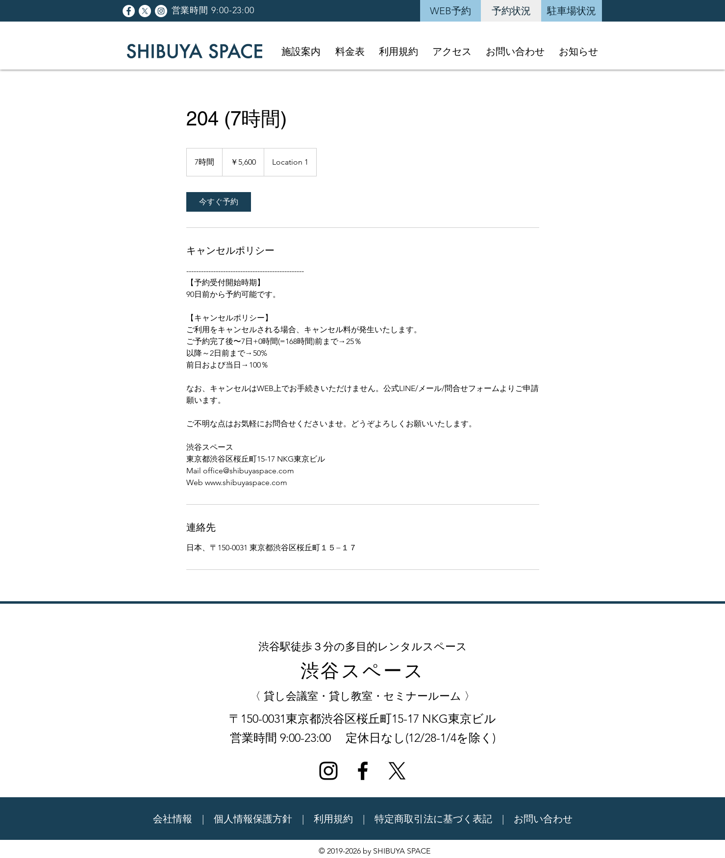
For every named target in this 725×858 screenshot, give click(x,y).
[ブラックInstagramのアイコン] (328, 771)
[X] (145, 11)
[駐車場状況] (571, 11)
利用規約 (333, 819)
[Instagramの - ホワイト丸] (161, 11)
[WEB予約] (450, 11)
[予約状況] (511, 11)
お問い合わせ (543, 819)
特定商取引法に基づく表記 (433, 819)
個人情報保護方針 (253, 819)
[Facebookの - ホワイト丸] (129, 11)
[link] (218, 202)
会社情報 (172, 819)
